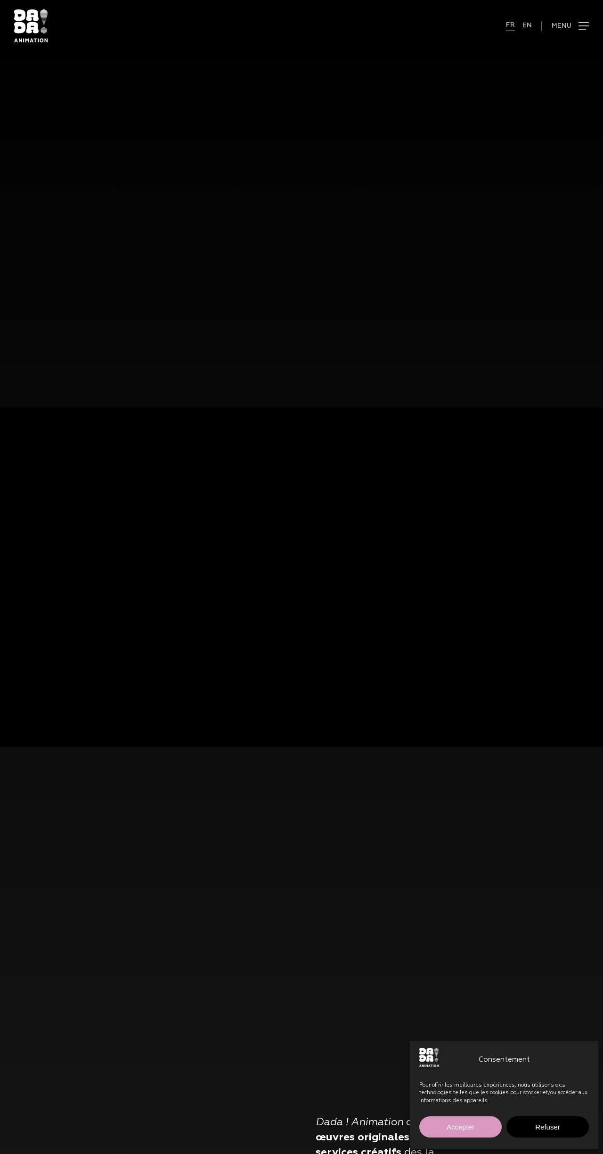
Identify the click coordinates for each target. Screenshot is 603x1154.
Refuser (547, 1127)
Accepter (460, 1127)
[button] (565, 26)
